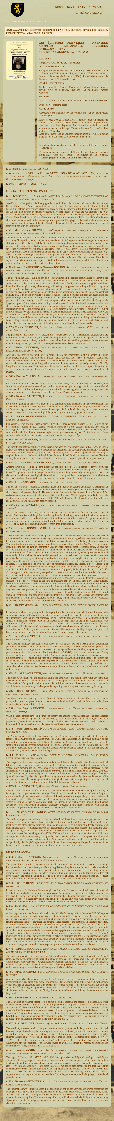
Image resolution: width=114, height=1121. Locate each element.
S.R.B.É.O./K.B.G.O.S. (89, 12)
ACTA (81, 7)
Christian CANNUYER (95, 100)
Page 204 (55, 131)
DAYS (70, 7)
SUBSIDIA (95, 7)
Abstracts (47, 147)
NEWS (59, 7)
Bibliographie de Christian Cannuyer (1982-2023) (68, 157)
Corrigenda (48, 115)
